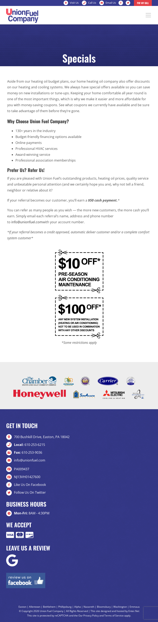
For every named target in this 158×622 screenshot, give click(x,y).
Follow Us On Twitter (30, 492)
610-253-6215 (29, 444)
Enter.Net (133, 611)
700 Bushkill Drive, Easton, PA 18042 (42, 437)
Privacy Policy (91, 615)
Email (111, 3)
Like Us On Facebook (30, 484)
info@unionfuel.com (27, 222)
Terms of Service (114, 615)
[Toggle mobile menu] (149, 15)
